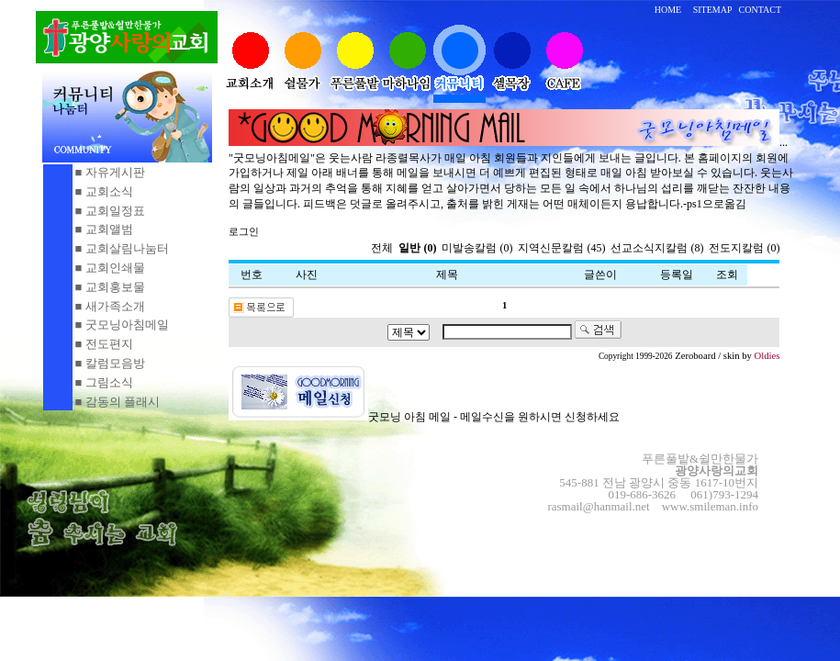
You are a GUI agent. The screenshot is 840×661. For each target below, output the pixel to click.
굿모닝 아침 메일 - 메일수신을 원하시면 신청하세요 (424, 416)
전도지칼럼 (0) (744, 247)
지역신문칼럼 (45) (561, 247)
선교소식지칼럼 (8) (656, 247)
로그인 (244, 232)
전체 (383, 247)
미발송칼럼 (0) (477, 247)
